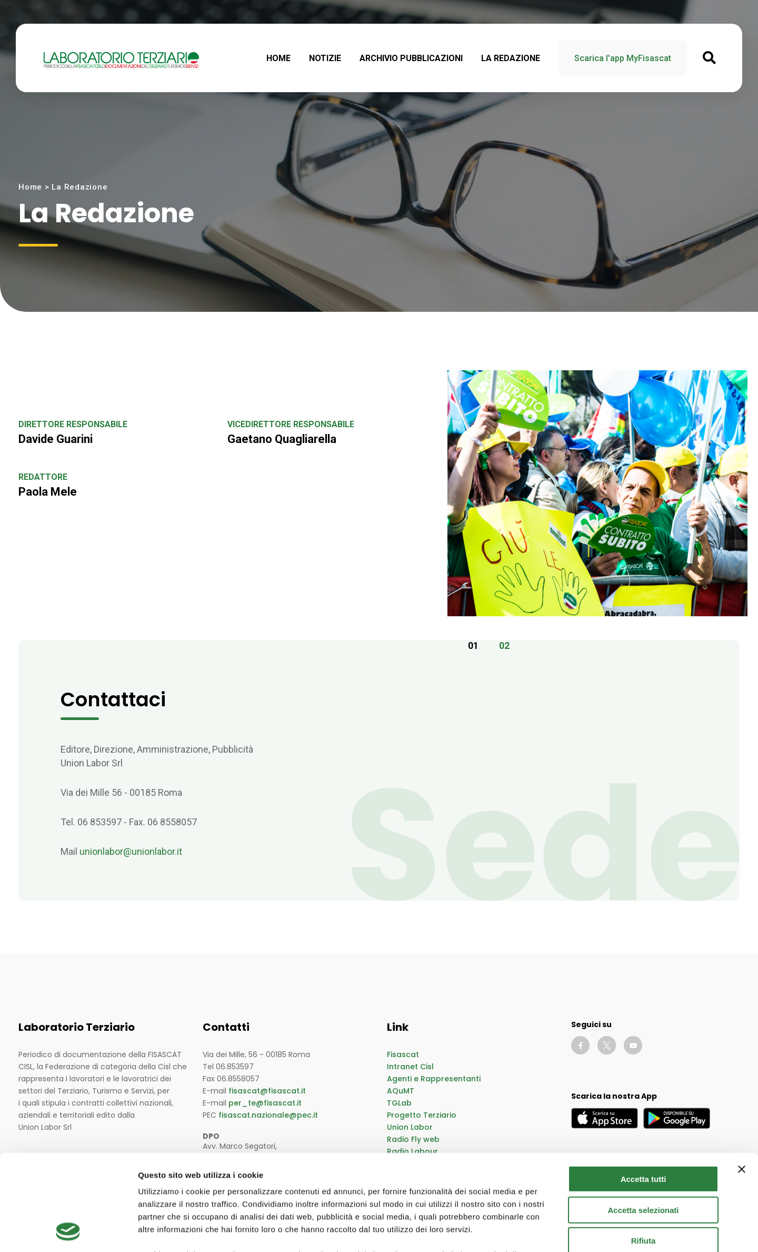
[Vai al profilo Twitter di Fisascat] (606, 1045)
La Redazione (510, 58)
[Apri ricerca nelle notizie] (709, 58)
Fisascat (403, 1054)
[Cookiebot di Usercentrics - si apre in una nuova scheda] (68, 1231)
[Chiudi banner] (741, 1079)
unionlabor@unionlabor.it (130, 851)
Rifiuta (643, 1151)
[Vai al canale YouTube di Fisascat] (633, 1045)
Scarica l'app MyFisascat (622, 58)
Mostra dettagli (553, 1231)
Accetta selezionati (643, 1120)
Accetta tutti (643, 1089)
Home (278, 58)
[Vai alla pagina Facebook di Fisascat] (580, 1045)
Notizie (325, 58)
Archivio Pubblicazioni (411, 58)
